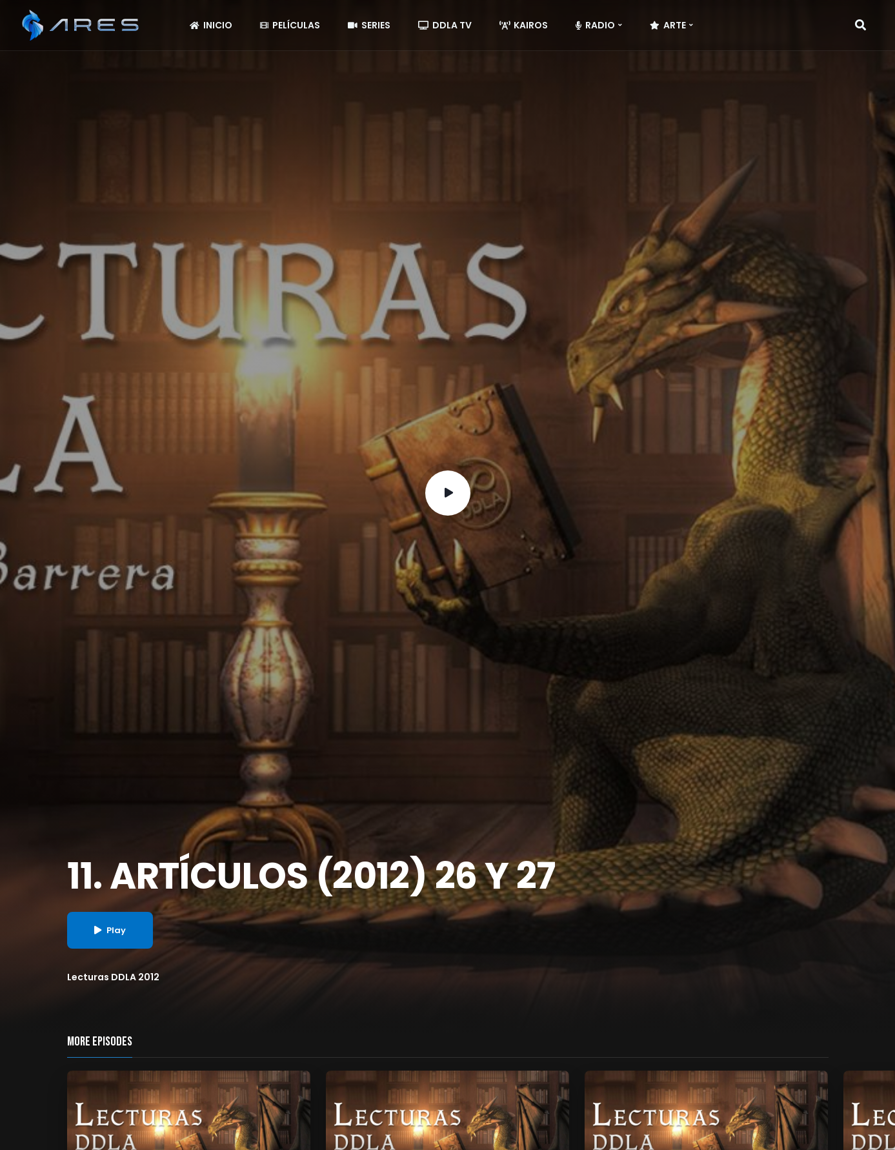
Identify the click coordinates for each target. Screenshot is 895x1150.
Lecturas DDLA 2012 (113, 977)
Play (110, 930)
